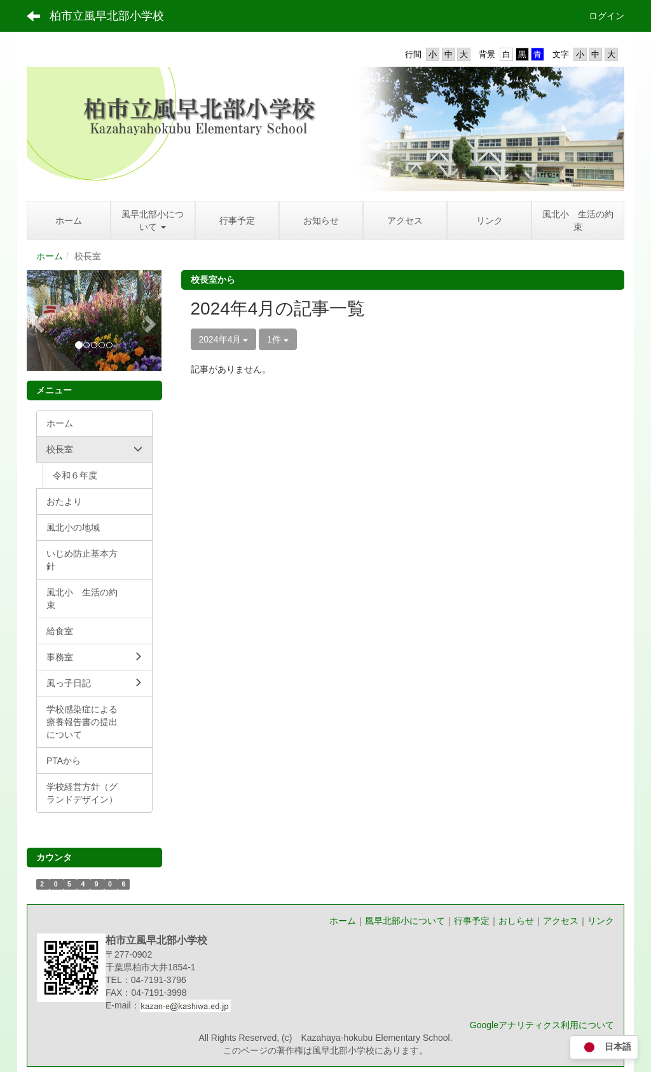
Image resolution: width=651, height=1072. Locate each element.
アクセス (561, 921)
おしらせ (516, 921)
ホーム (49, 256)
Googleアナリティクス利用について (542, 1025)
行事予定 (472, 921)
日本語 (604, 1047)
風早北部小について (405, 921)
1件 (278, 339)
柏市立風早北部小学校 (107, 16)
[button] (37, 320)
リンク (600, 921)
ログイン (606, 16)
